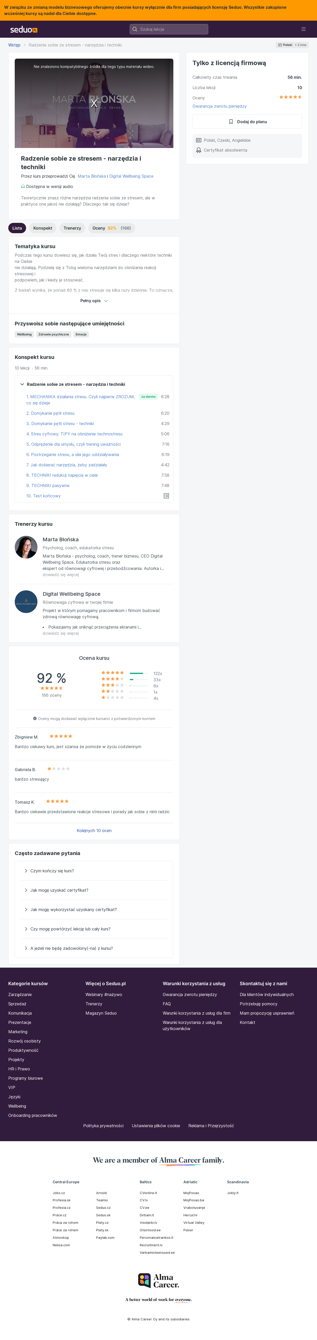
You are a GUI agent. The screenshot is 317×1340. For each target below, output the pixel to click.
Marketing (17, 1031)
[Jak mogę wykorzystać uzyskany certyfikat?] (94, 909)
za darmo (148, 396)
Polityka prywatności (103, 1125)
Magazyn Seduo (101, 1013)
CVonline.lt (148, 1193)
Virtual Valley (193, 1222)
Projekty (16, 1059)
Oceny (111, 228)
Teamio (102, 1200)
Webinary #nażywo (104, 994)
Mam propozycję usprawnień (267, 1013)
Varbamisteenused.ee (157, 1252)
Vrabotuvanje (194, 1207)
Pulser (188, 1230)
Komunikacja (20, 1013)
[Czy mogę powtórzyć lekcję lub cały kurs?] (94, 929)
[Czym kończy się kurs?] (94, 870)
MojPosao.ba (193, 1200)
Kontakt (247, 1022)
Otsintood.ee (150, 1230)
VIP (11, 1087)
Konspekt (42, 228)
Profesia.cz (62, 1207)
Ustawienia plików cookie (156, 1125)
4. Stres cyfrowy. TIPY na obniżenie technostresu (74, 433)
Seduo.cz (103, 1207)
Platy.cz (102, 1222)
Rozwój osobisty (24, 1041)
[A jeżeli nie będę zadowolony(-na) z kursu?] (94, 948)
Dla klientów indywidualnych (267, 994)
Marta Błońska (92, 176)
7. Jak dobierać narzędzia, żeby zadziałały (66, 464)
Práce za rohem (65, 1230)
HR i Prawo (19, 1068)
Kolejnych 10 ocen (94, 830)
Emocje (81, 334)
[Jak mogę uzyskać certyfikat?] (94, 890)
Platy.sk (102, 1230)
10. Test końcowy (43, 495)
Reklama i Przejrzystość (211, 1125)
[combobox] (169, 29)
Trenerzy (72, 228)
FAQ (167, 1003)
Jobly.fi (232, 1193)
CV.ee (144, 1207)
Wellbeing (24, 334)
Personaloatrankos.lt (156, 1237)
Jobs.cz (59, 1193)
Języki (14, 1096)
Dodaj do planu (247, 122)
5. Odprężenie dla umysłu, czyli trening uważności (73, 444)
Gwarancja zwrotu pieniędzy (219, 106)
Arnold (101, 1193)
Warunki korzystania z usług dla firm (196, 1013)
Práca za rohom (65, 1222)
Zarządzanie (20, 994)
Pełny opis (94, 300)
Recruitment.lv (151, 1245)
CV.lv (144, 1200)
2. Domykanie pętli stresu (50, 413)
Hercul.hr (190, 1215)
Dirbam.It (147, 1215)
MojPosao (191, 1193)
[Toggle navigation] (303, 29)
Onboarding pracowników (32, 1115)
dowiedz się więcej (61, 574)
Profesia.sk (62, 1200)
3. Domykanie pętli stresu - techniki (60, 423)
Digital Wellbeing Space (131, 176)
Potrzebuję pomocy (258, 1003)
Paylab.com (105, 1237)
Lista (17, 228)
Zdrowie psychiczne (53, 334)
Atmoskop (61, 1237)
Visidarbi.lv (148, 1222)
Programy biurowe (25, 1078)
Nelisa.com (61, 1245)
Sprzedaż (17, 1003)
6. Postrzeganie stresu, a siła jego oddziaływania (72, 454)
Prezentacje (19, 1022)
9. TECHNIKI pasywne (47, 485)
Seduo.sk (103, 1215)
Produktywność (23, 1050)
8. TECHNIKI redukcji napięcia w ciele (62, 475)
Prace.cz (59, 1215)
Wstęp (14, 45)
